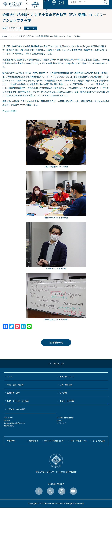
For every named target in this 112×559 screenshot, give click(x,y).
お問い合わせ (8, 418)
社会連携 (63, 392)
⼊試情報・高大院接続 (16, 409)
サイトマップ (61, 423)
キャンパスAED (99, 440)
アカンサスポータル (79, 440)
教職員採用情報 (9, 426)
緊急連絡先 (33, 440)
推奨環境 (7, 420)
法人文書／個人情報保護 (65, 418)
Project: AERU (9, 110)
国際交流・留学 (13, 392)
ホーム (9, 376)
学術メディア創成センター (54, 440)
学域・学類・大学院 (15, 384)
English (59, 420)
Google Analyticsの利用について (14, 423)
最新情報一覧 (56, 342)
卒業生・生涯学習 (67, 401)
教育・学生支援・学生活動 (18, 401)
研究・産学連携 (66, 384)
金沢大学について (67, 376)
